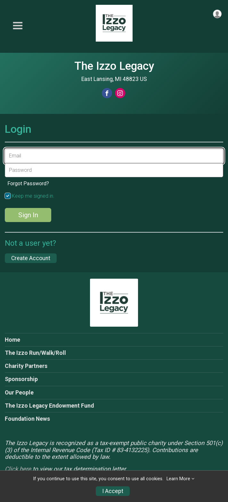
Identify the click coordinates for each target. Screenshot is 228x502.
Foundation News (27, 419)
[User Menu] (217, 14)
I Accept (112, 491)
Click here (18, 469)
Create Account (30, 258)
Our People (19, 392)
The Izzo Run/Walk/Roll (35, 353)
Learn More (178, 479)
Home (12, 340)
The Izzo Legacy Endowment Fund (49, 405)
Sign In (28, 215)
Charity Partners (26, 366)
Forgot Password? (28, 183)
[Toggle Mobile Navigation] (17, 25)
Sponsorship (21, 379)
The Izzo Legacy (114, 66)
